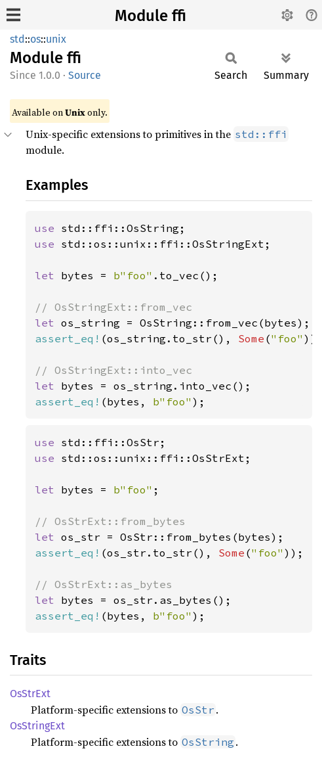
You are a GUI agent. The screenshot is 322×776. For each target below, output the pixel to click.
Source (84, 75)
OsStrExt (30, 693)
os (35, 39)
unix (56, 39)
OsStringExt (37, 725)
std (17, 39)
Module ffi (150, 16)
